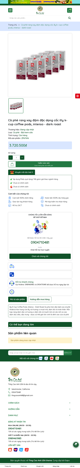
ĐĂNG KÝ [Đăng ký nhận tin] (67, 353)
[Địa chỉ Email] (40, 352)
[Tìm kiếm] (69, 18)
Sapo (67, 460)
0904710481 (40, 242)
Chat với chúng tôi (40, 256)
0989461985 (14, 438)
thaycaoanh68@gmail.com (22, 395)
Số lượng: (12, 153)
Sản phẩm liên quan (22, 333)
